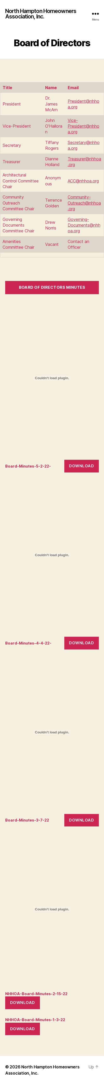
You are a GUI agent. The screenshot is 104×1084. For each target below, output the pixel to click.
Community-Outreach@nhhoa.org (84, 202)
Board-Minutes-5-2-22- (28, 466)
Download (81, 465)
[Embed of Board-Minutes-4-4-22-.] (52, 555)
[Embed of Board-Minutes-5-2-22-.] (52, 378)
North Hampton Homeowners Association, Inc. (40, 13)
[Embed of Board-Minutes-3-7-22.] (52, 732)
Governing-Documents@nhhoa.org (84, 225)
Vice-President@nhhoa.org (83, 126)
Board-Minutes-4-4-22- (28, 643)
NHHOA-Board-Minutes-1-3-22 (35, 1019)
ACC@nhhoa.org (83, 180)
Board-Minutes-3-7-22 (27, 820)
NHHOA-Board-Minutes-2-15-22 (36, 993)
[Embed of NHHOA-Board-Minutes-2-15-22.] (52, 909)
